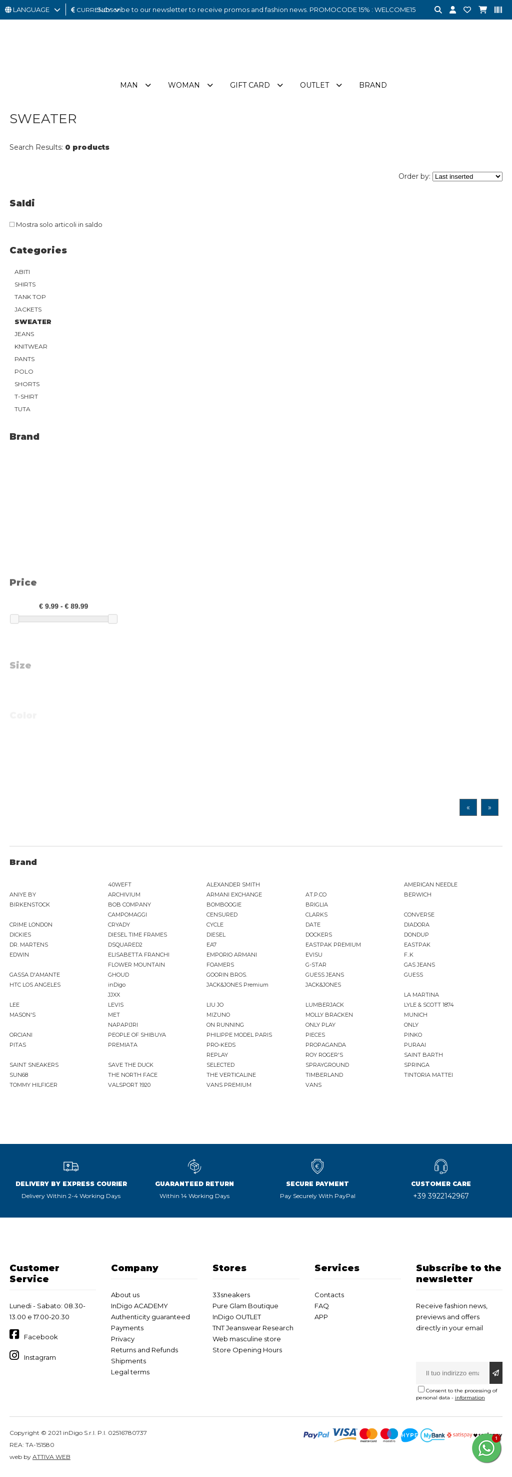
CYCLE (215, 926)
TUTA (22, 410)
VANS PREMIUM (229, 1086)
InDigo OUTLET (236, 1318)
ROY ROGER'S (324, 1056)
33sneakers (231, 1296)
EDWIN (19, 956)
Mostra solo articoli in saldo (56, 226)
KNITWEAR (31, 348)
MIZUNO (218, 1016)
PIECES (315, 1036)
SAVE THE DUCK (131, 1066)
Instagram (40, 1359)
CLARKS (317, 916)
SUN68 (19, 1076)
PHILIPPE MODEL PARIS (239, 1036)
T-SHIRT (26, 398)
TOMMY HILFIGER (34, 1086)
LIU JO (215, 1006)
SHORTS (27, 385)
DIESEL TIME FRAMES (137, 936)
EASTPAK (417, 946)
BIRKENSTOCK (30, 906)
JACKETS (28, 311)
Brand (373, 86)
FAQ (321, 1307)
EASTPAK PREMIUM (333, 946)
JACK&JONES (323, 986)
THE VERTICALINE (231, 1076)
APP (321, 1318)
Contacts (329, 1296)
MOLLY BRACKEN (329, 1016)
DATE (313, 926)
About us (125, 1296)
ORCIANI (21, 1036)
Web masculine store (246, 1340)
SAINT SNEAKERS (34, 1066)
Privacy (122, 1340)
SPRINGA (417, 1066)
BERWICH (418, 896)
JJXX (114, 996)
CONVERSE (419, 916)
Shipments (128, 1362)
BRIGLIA (317, 906)
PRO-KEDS (221, 1046)
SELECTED (220, 1066)
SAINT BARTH (423, 1056)
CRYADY (119, 926)
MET (114, 1016)
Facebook (41, 1338)
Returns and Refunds (144, 1351)
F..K (409, 956)
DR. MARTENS (29, 946)
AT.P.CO (316, 896)
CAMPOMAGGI (127, 916)
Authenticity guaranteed (150, 1318)
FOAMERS (220, 966)
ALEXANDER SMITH (233, 886)
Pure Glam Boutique (245, 1307)
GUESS (413, 976)
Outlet (314, 86)
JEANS (24, 335)
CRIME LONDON (31, 926)
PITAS (18, 1046)
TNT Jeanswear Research (253, 1329)
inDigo (117, 986)
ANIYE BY (23, 896)
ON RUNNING (225, 1026)
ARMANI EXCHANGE (234, 896)
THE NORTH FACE (133, 1076)
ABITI (22, 273)
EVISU (314, 956)
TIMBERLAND (324, 1076)
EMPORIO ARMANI (231, 956)
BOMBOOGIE (224, 906)
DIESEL (216, 936)
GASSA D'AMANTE (35, 976)
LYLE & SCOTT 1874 (429, 1006)
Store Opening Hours (247, 1351)
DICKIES (20, 936)
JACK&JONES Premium (237, 986)
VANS (314, 1086)
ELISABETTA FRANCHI (139, 956)
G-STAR (316, 966)
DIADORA (417, 926)
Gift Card (250, 86)
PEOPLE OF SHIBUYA (137, 1036)
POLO (24, 373)
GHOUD (118, 976)
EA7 (211, 946)
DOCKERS (319, 936)
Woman (184, 86)
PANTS (24, 360)
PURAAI (415, 1046)
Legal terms (130, 1373)
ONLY (411, 1026)
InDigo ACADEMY (139, 1307)
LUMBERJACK (325, 1006)
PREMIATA (123, 1046)
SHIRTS (25, 285)
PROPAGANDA (326, 1046)
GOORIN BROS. (226, 976)
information (470, 1399)
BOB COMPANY (129, 906)
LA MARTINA (421, 996)
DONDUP (416, 936)
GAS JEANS (419, 966)
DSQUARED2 (125, 946)
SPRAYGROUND (327, 1066)
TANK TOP (30, 298)
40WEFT (120, 886)
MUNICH (416, 1016)
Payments (127, 1329)
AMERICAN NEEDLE (431, 886)
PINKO (413, 1036)
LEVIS (116, 1006)
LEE (15, 1006)
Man (129, 86)
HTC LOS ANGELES (35, 986)
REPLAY (217, 1056)
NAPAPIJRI (123, 1026)
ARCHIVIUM (124, 896)
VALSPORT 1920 (129, 1086)
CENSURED (222, 916)
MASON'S (23, 1016)
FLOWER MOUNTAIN (136, 966)
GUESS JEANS (325, 976)
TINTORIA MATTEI (428, 1076)
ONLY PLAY (321, 1026)
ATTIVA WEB (51, 1458)
